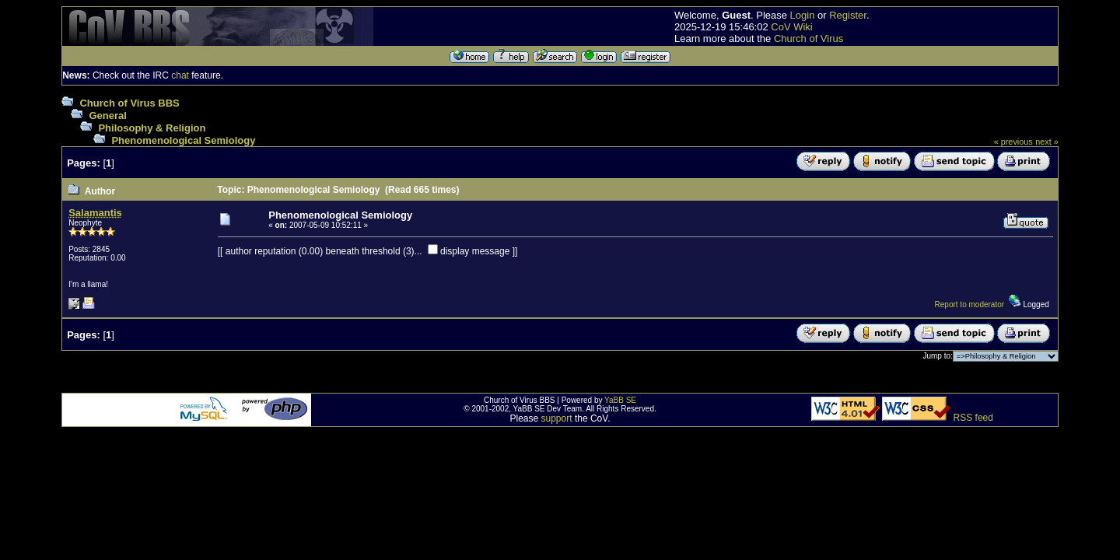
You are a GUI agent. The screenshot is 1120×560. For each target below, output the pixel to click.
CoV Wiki (791, 27)
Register (847, 15)
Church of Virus (808, 38)
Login (802, 15)
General (107, 115)
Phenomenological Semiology (183, 140)
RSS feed (973, 417)
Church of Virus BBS (129, 103)
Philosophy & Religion (151, 128)
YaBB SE (620, 400)
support (556, 418)
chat (180, 75)
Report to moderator (970, 304)
